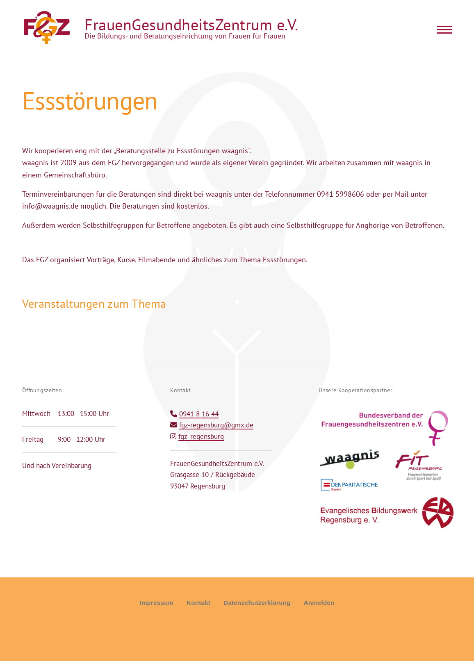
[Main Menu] (442, 29)
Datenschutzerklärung (257, 602)
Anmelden (319, 602)
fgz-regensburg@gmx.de (216, 424)
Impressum (156, 602)
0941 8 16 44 (199, 413)
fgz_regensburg (201, 436)
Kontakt (198, 602)
